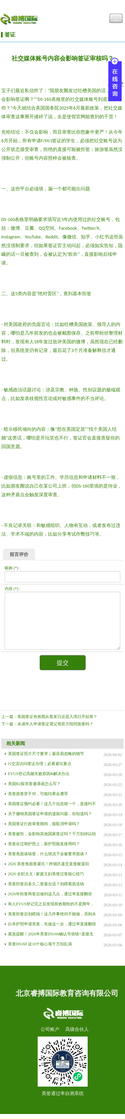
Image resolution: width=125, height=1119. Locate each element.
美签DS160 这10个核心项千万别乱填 (40, 944)
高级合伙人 (77, 1029)
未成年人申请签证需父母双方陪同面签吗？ (55, 724)
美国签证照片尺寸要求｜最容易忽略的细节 (46, 753)
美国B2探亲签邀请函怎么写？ (34, 783)
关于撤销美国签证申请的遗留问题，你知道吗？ (50, 813)
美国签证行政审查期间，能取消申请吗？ (44, 823)
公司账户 (50, 1029)
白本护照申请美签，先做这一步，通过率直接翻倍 (52, 924)
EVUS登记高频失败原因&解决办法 (39, 773)
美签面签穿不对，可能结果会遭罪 (38, 793)
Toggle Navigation (116, 18)
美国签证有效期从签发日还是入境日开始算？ (57, 716)
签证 (10, 34)
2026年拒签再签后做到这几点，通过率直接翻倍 (50, 894)
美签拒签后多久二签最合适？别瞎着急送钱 (46, 884)
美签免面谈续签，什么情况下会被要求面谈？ (48, 854)
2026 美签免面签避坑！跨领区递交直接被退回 (48, 864)
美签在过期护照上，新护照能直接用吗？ (44, 844)
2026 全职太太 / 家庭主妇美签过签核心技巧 (46, 874)
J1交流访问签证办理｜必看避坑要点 (40, 763)
